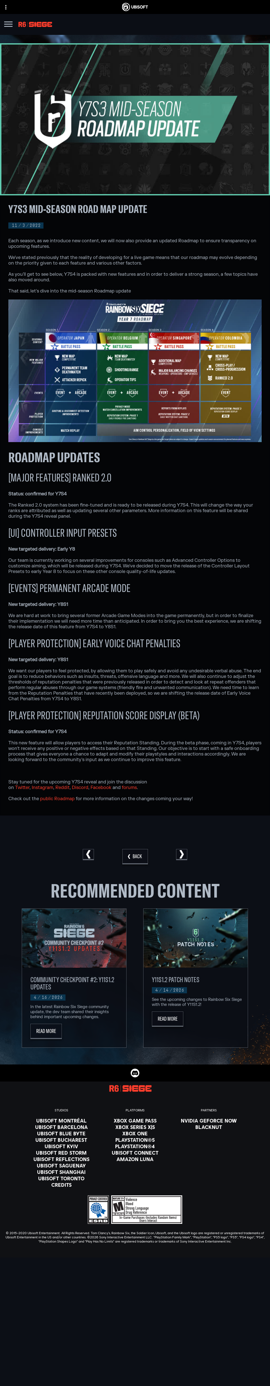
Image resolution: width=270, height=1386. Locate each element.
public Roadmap (57, 799)
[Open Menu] (8, 24)
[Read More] (46, 1031)
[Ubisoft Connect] (135, 1319)
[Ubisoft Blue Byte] (61, 1133)
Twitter (22, 787)
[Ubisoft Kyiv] (61, 1146)
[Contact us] (135, 1353)
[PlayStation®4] (135, 1146)
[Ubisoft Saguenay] (61, 1165)
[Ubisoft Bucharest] (61, 1140)
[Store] (135, 1312)
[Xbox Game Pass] (135, 1120)
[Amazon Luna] (135, 1159)
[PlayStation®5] (135, 1140)
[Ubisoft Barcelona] (61, 1127)
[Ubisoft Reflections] (61, 1159)
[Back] (135, 856)
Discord (80, 787)
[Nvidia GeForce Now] (209, 1120)
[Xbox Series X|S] (135, 1127)
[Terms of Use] (135, 1368)
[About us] (135, 1326)
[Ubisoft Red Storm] (61, 1152)
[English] (135, 1266)
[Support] (135, 1340)
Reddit (62, 787)
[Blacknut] (209, 1127)
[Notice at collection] (135, 1376)
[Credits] (61, 1185)
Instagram (42, 787)
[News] (135, 1333)
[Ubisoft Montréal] (61, 1120)
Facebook (101, 787)
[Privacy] (135, 1360)
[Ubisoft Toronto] (61, 1178)
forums (129, 787)
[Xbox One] (135, 1133)
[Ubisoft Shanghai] (61, 1172)
